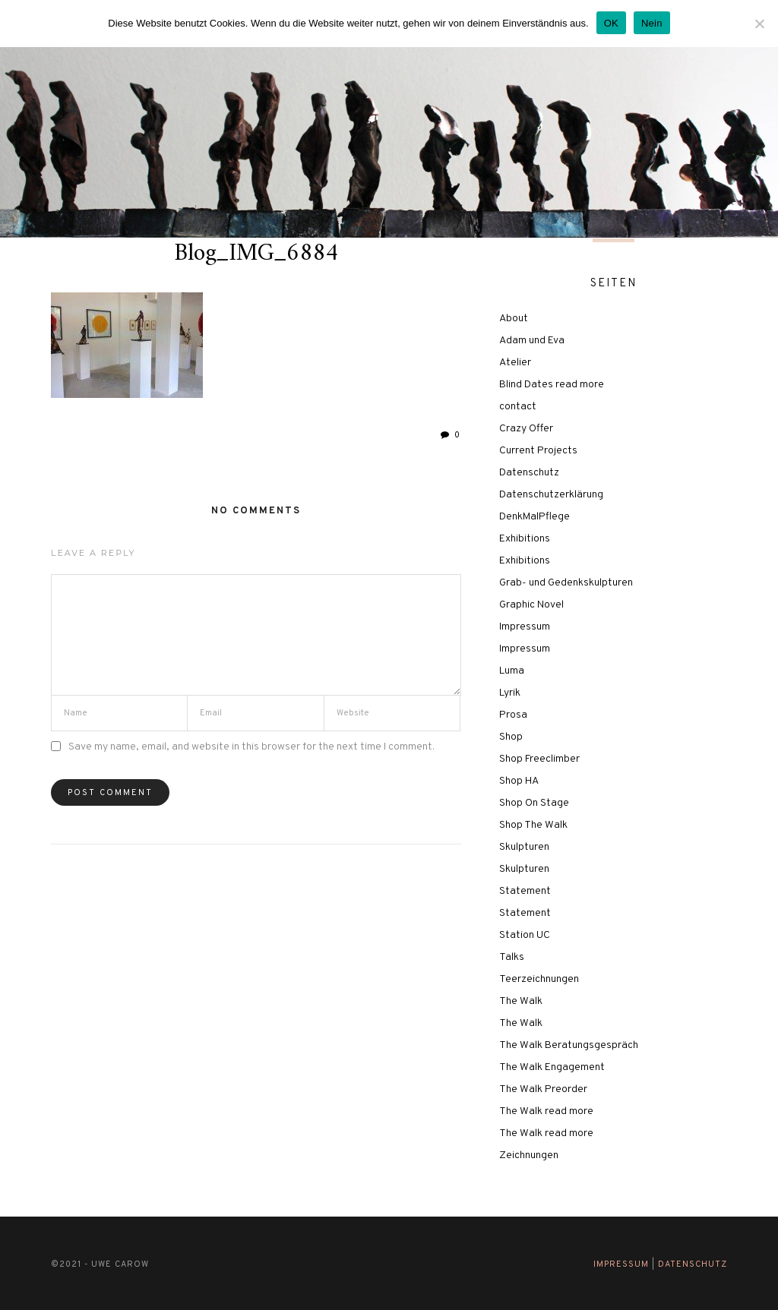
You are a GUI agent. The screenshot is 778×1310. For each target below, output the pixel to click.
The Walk (520, 1001)
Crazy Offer (526, 428)
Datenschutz (529, 472)
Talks (511, 957)
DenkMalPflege (534, 516)
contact (517, 406)
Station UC (524, 935)
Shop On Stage (534, 803)
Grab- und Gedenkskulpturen (566, 582)
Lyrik (509, 693)
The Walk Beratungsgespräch (568, 1045)
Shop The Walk (533, 825)
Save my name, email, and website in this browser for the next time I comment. (251, 746)
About (513, 318)
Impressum (524, 626)
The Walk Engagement (552, 1067)
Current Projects (538, 450)
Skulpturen (524, 847)
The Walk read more (546, 1111)
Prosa (513, 715)
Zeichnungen (528, 1155)
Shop (511, 737)
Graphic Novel (531, 604)
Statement (525, 891)
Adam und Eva (532, 340)
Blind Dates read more (551, 384)
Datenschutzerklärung (551, 494)
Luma (511, 670)
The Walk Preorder (543, 1089)
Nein (652, 23)
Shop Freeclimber (539, 759)
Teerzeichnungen (539, 979)
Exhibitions (524, 538)
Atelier (515, 362)
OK (611, 23)
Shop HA (519, 781)
